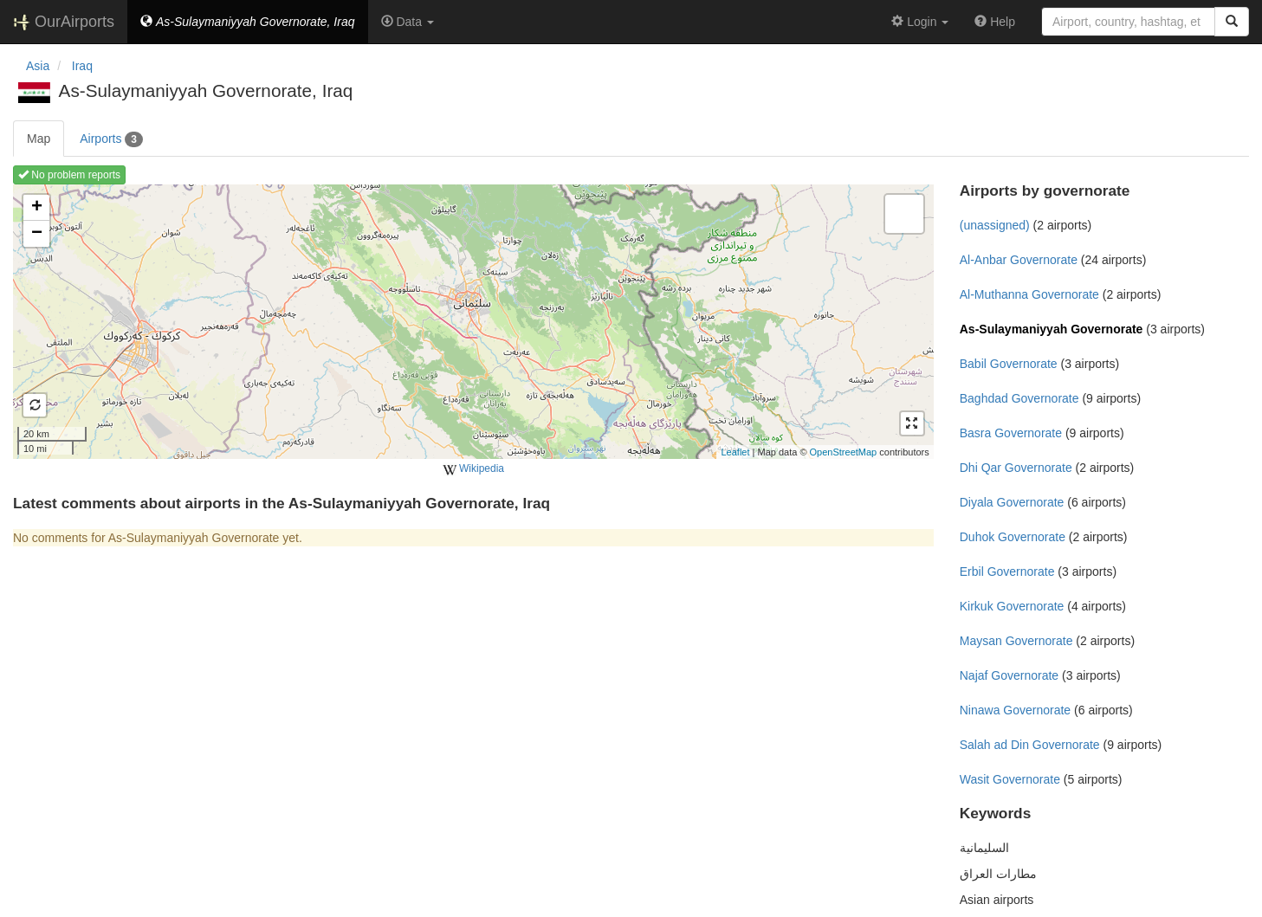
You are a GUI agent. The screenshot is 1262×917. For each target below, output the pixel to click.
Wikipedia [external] (473, 469)
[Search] (1231, 21)
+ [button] (36, 208)
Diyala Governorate (1012, 502)
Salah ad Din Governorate (1030, 745)
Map (38, 138)
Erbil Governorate (1007, 571)
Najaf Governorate (1009, 675)
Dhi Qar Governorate (1016, 468)
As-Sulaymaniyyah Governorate (1051, 329)
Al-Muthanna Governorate (1029, 294)
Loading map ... (471, 321)
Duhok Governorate (1012, 537)
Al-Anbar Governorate (1019, 260)
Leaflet (735, 452)
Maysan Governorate (1016, 641)
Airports (111, 139)
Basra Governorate (1011, 433)
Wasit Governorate (1010, 779)
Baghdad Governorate (1019, 398)
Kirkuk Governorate (1012, 606)
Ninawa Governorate (1015, 710)
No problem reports (69, 175)
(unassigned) (995, 225)
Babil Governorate (1009, 364)
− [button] (36, 234)
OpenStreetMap (843, 452)
